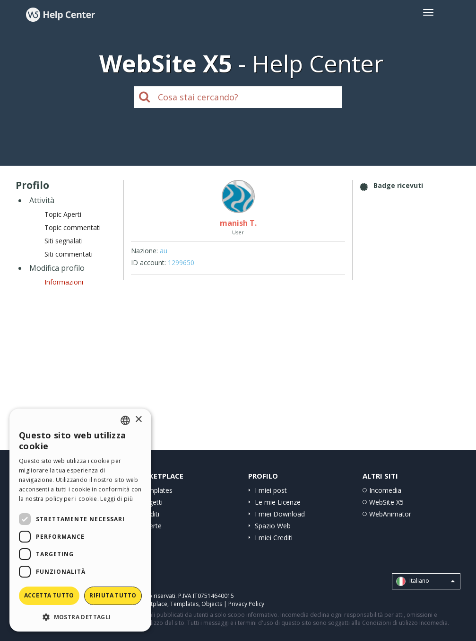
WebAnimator (390, 513)
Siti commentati (68, 253)
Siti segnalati (63, 240)
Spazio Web (273, 525)
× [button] (138, 419)
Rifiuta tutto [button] (112, 595)
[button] (80, 616)
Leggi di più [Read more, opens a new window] (116, 499)
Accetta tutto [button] (49, 595)
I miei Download (280, 513)
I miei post (271, 490)
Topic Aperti (62, 214)
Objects (211, 604)
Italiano (425, 581)
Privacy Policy (246, 604)
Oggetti (151, 502)
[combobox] (125, 420)
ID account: (148, 262)
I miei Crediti (274, 537)
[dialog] (80, 520)
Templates (156, 490)
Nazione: (144, 250)
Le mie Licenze (278, 502)
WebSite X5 (386, 502)
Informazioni (63, 281)
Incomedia (385, 490)
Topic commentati (72, 227)
